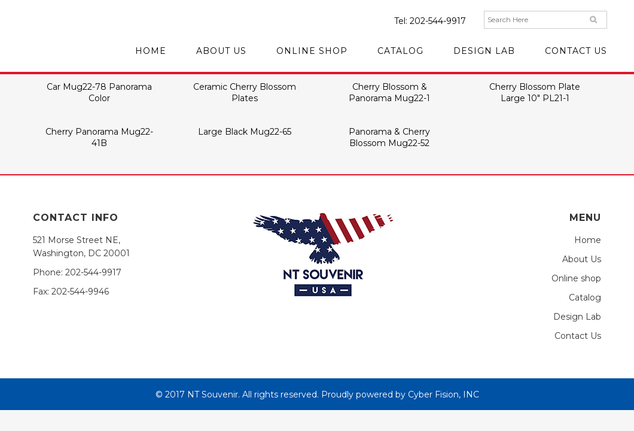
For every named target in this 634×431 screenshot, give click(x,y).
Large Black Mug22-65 (244, 131)
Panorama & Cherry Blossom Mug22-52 (389, 137)
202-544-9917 (438, 21)
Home (587, 240)
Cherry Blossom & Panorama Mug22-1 (389, 92)
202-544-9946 (80, 291)
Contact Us (577, 335)
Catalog (585, 297)
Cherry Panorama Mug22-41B (99, 137)
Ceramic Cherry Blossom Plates (244, 92)
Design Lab (577, 316)
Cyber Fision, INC (443, 394)
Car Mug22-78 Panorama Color (99, 92)
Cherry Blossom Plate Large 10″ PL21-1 (534, 92)
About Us (581, 259)
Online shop (576, 278)
